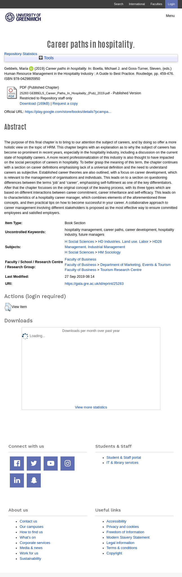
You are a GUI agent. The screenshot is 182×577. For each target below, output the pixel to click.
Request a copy (65, 103)
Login (171, 4)
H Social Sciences (79, 241)
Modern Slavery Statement (128, 537)
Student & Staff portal (124, 457)
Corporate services (35, 543)
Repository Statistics (20, 54)
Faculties (156, 4)
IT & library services (122, 462)
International (137, 4)
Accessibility (116, 521)
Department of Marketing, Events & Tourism (135, 265)
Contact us (28, 521)
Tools (46, 58)
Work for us (29, 553)
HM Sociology (109, 252)
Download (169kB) (35, 103)
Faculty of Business (80, 259)
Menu (170, 16)
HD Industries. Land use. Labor (123, 241)
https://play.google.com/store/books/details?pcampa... (68, 112)
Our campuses (31, 526)
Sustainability (30, 558)
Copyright (114, 553)
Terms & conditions (122, 548)
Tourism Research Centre (120, 270)
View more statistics (91, 407)
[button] (8, 307)
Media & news (31, 548)
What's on (28, 537)
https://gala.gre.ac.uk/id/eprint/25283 (94, 283)
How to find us (31, 532)
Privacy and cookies (123, 526)
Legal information (120, 543)
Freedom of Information (125, 532)
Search (118, 4)
